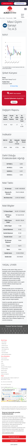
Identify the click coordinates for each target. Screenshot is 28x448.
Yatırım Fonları (4, 370)
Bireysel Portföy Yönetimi (6, 366)
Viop (2, 361)
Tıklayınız (13, 102)
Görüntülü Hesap (20, 3)
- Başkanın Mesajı (4, 347)
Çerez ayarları (14, 444)
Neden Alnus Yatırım (22, 16)
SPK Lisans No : (14, 1)
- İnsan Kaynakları (4, 352)
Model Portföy (4, 372)
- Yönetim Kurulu (4, 345)
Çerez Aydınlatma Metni (8, 433)
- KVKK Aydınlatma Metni (6, 354)
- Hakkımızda (3, 343)
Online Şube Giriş (7, 3)
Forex (2, 363)
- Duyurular (3, 350)
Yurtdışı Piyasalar (4, 368)
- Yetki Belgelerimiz (5, 349)
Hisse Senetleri (4, 358)
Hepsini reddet (14, 440)
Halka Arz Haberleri (5, 374)
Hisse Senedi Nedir (5, 359)
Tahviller (2, 365)
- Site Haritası (3, 342)
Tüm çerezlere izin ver (14, 437)
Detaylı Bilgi (14, 86)
